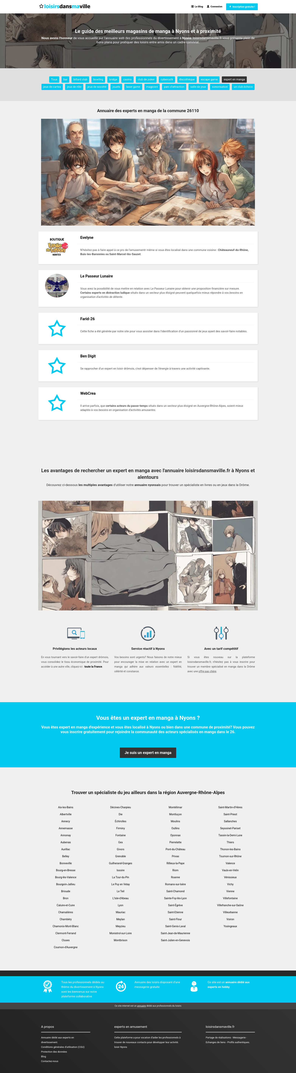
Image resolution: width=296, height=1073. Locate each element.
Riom (175, 870)
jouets (116, 87)
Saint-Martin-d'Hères (230, 807)
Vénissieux (230, 877)
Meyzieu (120, 926)
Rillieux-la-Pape (176, 863)
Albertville (66, 814)
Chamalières (65, 912)
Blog (43, 1056)
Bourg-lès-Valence (65, 877)
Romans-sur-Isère (175, 884)
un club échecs (243, 87)
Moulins (175, 821)
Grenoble (120, 856)
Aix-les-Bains (65, 807)
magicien (152, 87)
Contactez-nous (49, 1061)
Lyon (120, 905)
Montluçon (175, 814)
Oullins (175, 828)
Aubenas (66, 842)
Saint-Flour (175, 919)
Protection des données (54, 1051)
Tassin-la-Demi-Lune (230, 835)
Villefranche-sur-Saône (230, 905)
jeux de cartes (52, 87)
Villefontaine (230, 898)
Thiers (230, 842)
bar (65, 79)
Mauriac (120, 912)
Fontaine (120, 835)
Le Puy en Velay (120, 884)
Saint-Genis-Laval (175, 926)
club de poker (146, 79)
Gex (120, 842)
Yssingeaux (230, 926)
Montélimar (175, 807)
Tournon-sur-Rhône (230, 856)
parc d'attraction (174, 87)
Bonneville (66, 863)
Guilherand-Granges (120, 863)
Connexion (214, 6)
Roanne (175, 877)
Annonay (66, 835)
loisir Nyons (120, 1047)
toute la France (93, 666)
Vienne (230, 891)
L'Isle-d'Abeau (121, 898)
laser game (133, 87)
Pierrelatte (175, 842)
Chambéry (66, 919)
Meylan (120, 919)
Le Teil (120, 891)
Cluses (66, 940)
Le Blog (197, 6)
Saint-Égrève (175, 905)
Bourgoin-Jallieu (65, 884)
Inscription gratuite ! (242, 6)
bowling (98, 79)
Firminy (120, 828)
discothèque (187, 79)
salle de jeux (198, 87)
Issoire (121, 870)
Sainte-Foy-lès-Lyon (175, 898)
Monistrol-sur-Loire (120, 933)
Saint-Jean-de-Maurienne (175, 933)
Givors (120, 849)
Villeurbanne (230, 912)
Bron (65, 898)
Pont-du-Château (175, 849)
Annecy (65, 821)
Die (120, 814)
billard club (80, 79)
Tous (54, 79)
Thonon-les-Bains (230, 849)
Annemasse (66, 828)
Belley (65, 856)
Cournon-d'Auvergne (66, 947)
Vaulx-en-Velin (230, 870)
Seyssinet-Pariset (230, 828)
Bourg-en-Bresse (65, 870)
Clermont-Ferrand (65, 933)
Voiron (230, 919)
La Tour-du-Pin (120, 877)
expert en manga (234, 79)
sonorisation (220, 87)
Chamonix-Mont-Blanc (66, 926)
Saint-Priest (230, 814)
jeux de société (96, 87)
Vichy (230, 884)
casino (127, 79)
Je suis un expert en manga (148, 752)
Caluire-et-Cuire (66, 905)
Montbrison (120, 940)
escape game (209, 79)
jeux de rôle (74, 87)
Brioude (65, 891)
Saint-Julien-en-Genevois (175, 940)
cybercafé (167, 79)
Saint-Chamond (175, 891)
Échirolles (120, 821)
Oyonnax (175, 835)
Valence (230, 863)
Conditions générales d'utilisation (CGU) (62, 1047)
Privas (175, 856)
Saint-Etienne (175, 912)
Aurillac (65, 849)
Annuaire (46, 1037)
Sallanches (230, 821)
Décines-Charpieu (120, 807)
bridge (113, 79)
